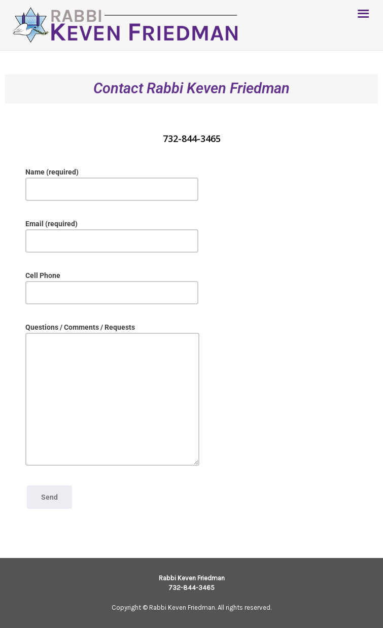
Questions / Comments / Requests (112, 394)
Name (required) (111, 184)
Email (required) (111, 236)
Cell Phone (111, 287)
